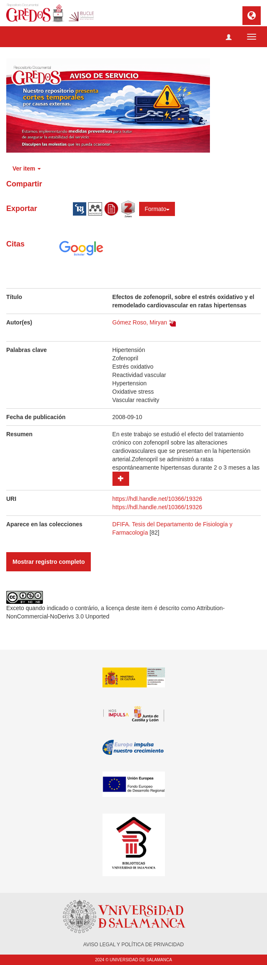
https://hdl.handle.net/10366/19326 (157, 498)
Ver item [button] (26, 168)
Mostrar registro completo (48, 561)
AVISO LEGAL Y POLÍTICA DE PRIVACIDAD (133, 944)
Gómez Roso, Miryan (139, 322)
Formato (157, 209)
